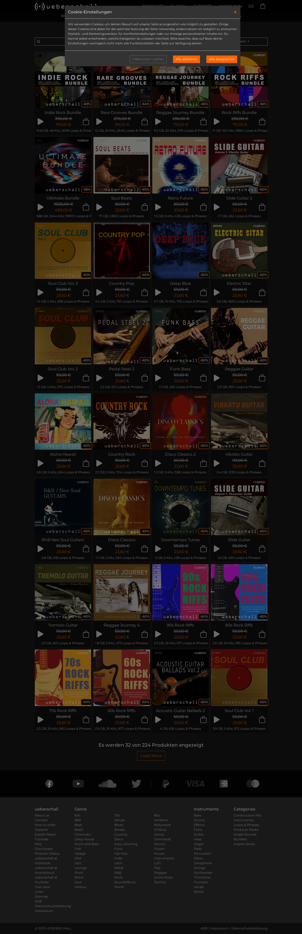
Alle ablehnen (186, 59)
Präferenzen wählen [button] (148, 59)
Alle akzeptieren (222, 59)
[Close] (235, 12)
